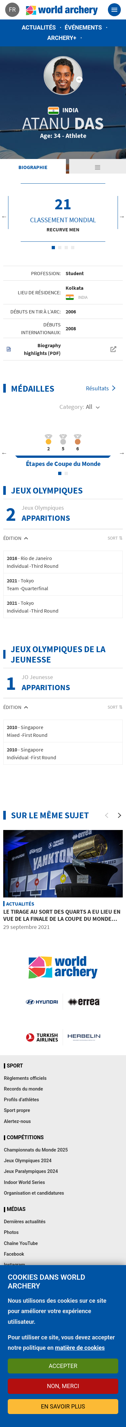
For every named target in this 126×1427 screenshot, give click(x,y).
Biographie (32, 167)
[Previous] (106, 815)
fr (12, 9)
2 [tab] (59, 247)
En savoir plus (63, 1406)
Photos (11, 1232)
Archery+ (61, 37)
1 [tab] (53, 247)
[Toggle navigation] (114, 9)
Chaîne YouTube (21, 1243)
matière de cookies (80, 1347)
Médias (16, 1209)
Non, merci (63, 1386)
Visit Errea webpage (84, 1002)
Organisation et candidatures (34, 1193)
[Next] (119, 815)
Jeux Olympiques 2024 (28, 1161)
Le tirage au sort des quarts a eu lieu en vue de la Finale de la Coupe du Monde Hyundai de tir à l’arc (62, 918)
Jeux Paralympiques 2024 (31, 1171)
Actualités (39, 27)
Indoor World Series (24, 1182)
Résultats (97, 388)
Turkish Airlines (42, 1037)
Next (122, 216)
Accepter (63, 1365)
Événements (83, 27)
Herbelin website (84, 1037)
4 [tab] (72, 247)
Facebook (14, 1254)
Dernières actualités (25, 1222)
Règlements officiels (25, 1078)
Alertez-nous (17, 1121)
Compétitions (25, 1137)
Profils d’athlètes (21, 1100)
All (89, 406)
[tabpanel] (63, 212)
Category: (71, 406)
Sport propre (17, 1110)
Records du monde (23, 1089)
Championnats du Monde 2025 (36, 1150)
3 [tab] (66, 247)
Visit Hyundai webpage (42, 1002)
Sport (15, 1066)
